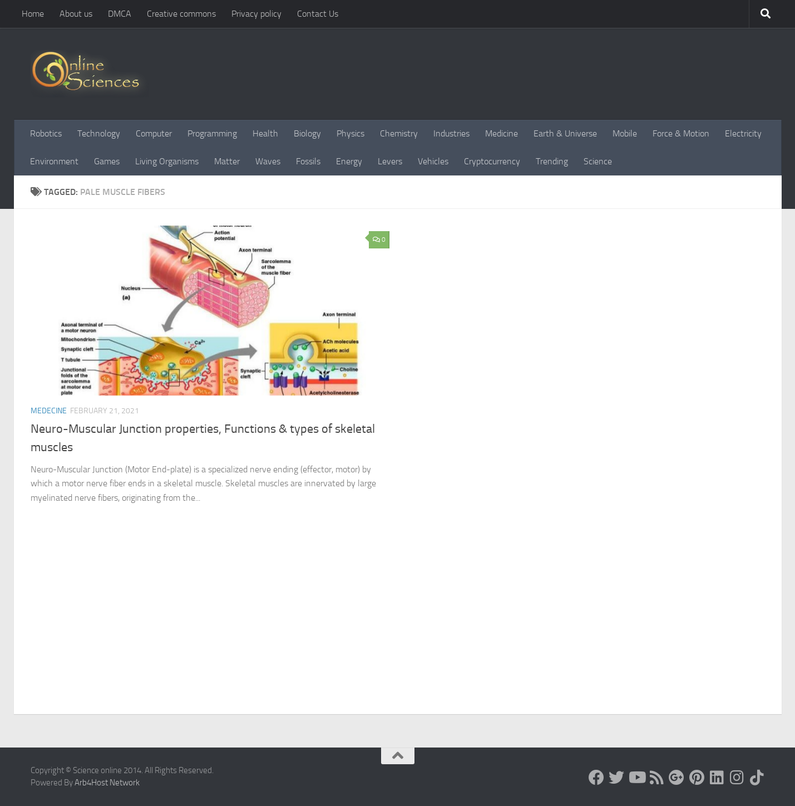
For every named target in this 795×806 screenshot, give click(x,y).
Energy (349, 161)
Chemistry (399, 133)
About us (76, 13)
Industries (451, 133)
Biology (307, 133)
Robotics (46, 133)
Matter (227, 161)
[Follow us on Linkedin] (716, 777)
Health (265, 133)
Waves (267, 161)
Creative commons (181, 13)
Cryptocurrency (492, 161)
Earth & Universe (565, 133)
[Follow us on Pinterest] (696, 777)
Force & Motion (681, 133)
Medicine (501, 133)
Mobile (625, 133)
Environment (54, 161)
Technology (98, 133)
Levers (390, 161)
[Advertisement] (398, 631)
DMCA (119, 13)
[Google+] (676, 777)
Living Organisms (167, 161)
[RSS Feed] (656, 777)
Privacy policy (256, 13)
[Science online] (596, 777)
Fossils (308, 161)
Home (33, 13)
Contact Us (317, 13)
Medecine (49, 411)
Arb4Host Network (107, 783)
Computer (154, 133)
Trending (552, 161)
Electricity (743, 133)
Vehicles (433, 161)
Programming (212, 133)
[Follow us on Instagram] (736, 777)
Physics (350, 133)
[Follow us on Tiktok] (756, 777)
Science (598, 161)
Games (107, 161)
